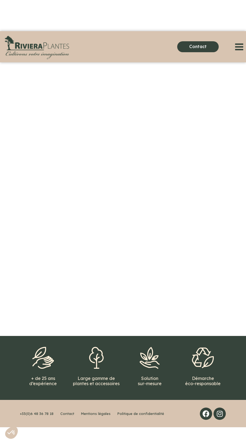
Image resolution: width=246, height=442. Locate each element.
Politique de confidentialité (140, 428)
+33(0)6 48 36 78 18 (37, 428)
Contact (67, 428)
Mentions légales (96, 428)
